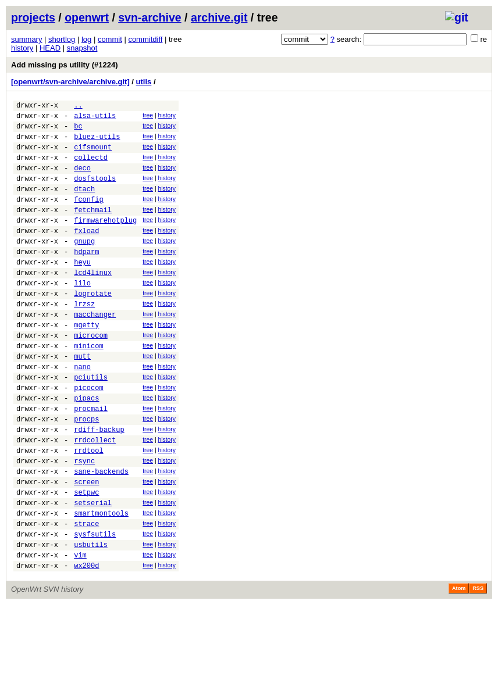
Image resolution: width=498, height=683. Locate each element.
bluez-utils (97, 143)
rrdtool (88, 509)
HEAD (50, 48)
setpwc (86, 558)
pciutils (91, 424)
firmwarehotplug (105, 241)
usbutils (91, 619)
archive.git (219, 17)
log (86, 39)
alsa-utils (95, 119)
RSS (477, 667)
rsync (84, 522)
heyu (82, 290)
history (22, 48)
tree (148, 117)
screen (86, 546)
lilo (82, 314)
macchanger (95, 351)
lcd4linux (93, 302)
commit (110, 39)
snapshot (82, 48)
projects (33, 17)
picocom (88, 436)
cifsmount (93, 155)
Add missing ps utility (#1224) (64, 64)
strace (86, 595)
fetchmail (93, 229)
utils (144, 81)
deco (82, 180)
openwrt (87, 17)
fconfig (88, 216)
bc (78, 131)
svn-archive (149, 17)
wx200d (86, 644)
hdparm (86, 278)
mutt (82, 400)
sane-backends (101, 534)
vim (80, 631)
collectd (91, 168)
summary (26, 39)
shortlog (61, 39)
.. (78, 107)
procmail (91, 461)
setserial (93, 570)
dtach (84, 204)
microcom (91, 375)
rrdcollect (95, 497)
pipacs (86, 448)
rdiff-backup (99, 485)
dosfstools (95, 192)
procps (86, 473)
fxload (86, 253)
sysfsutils (95, 607)
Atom (458, 667)
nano (82, 412)
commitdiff (145, 39)
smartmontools (101, 583)
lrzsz (84, 339)
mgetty (86, 363)
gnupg (84, 265)
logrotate (93, 326)
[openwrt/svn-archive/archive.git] (70, 81)
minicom (88, 387)
